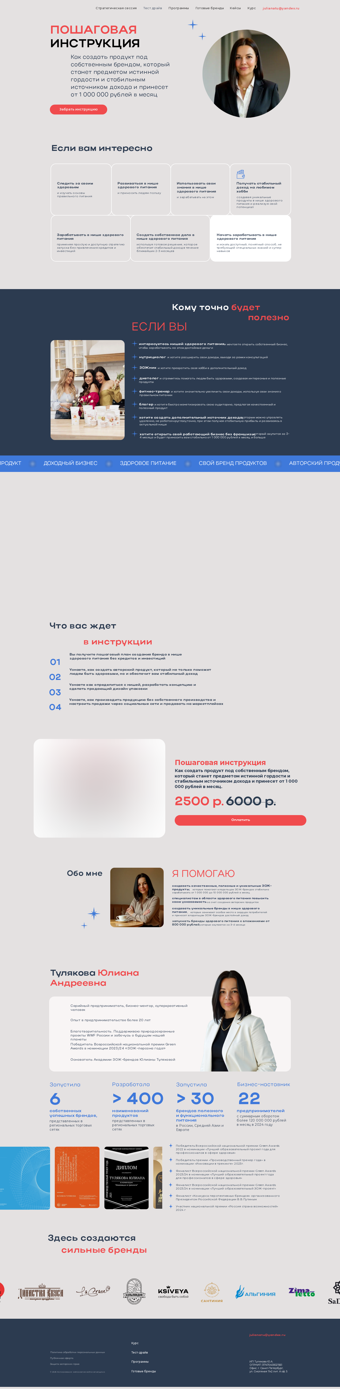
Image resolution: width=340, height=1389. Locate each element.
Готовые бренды (210, 8)
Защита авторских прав (64, 1363)
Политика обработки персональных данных (77, 1352)
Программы (140, 1361)
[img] (37, 8)
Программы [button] (179, 8)
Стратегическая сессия (116, 8)
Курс (252, 8)
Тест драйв (152, 8)
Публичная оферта (61, 1358)
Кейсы (235, 8)
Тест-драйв (139, 1352)
